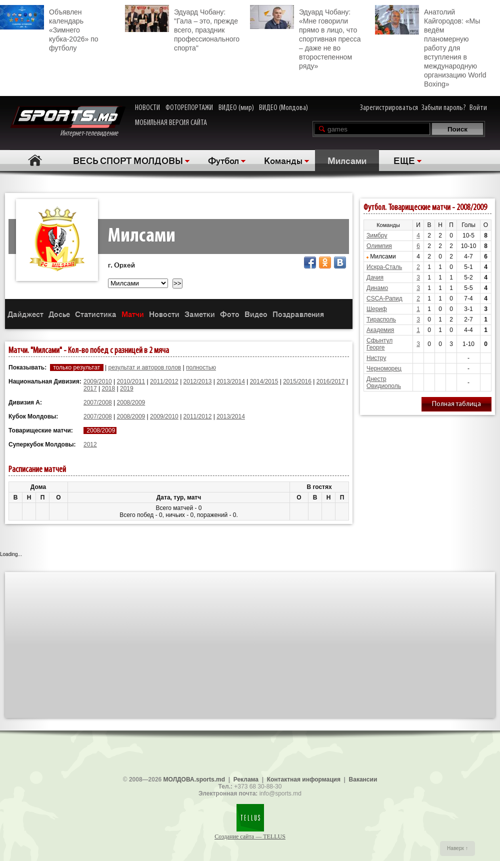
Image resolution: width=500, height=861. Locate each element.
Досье (59, 313)
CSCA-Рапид (384, 298)
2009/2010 (98, 381)
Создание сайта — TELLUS (250, 836)
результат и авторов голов (144, 367)
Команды (283, 160)
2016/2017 (330, 381)
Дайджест (26, 313)
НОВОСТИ (147, 108)
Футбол (223, 160)
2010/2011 (131, 381)
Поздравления (298, 313)
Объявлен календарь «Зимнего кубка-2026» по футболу (49, 28)
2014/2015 (264, 381)
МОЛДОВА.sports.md (194, 779)
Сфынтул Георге (379, 344)
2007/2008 (98, 402)
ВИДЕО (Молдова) (283, 108)
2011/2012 (164, 381)
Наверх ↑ (457, 848)
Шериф (376, 309)
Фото (230, 313)
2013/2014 (230, 381)
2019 (127, 388)
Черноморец (384, 368)
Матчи (133, 313)
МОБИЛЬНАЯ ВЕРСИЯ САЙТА (171, 123)
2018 (109, 388)
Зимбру (376, 235)
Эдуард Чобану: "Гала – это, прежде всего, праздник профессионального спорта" (182, 28)
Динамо (377, 288)
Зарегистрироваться (389, 108)
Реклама (246, 779)
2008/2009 (131, 402)
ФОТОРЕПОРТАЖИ (189, 108)
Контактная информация (303, 779)
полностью (201, 367)
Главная (35, 160)
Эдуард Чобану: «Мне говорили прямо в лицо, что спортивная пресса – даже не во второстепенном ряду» (305, 37)
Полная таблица (456, 404)
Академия (380, 330)
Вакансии (363, 779)
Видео (256, 313)
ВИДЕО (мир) (236, 108)
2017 (90, 388)
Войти (478, 108)
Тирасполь (381, 319)
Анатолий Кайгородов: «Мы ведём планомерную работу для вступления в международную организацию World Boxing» (430, 46)
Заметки (199, 313)
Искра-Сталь (384, 267)
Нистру (376, 358)
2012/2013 (198, 381)
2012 (90, 444)
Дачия (375, 277)
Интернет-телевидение (68, 122)
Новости (164, 313)
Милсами (347, 160)
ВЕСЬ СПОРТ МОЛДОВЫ (128, 160)
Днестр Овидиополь (383, 383)
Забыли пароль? (444, 108)
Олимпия (379, 246)
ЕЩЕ (404, 160)
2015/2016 (297, 381)
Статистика (95, 313)
